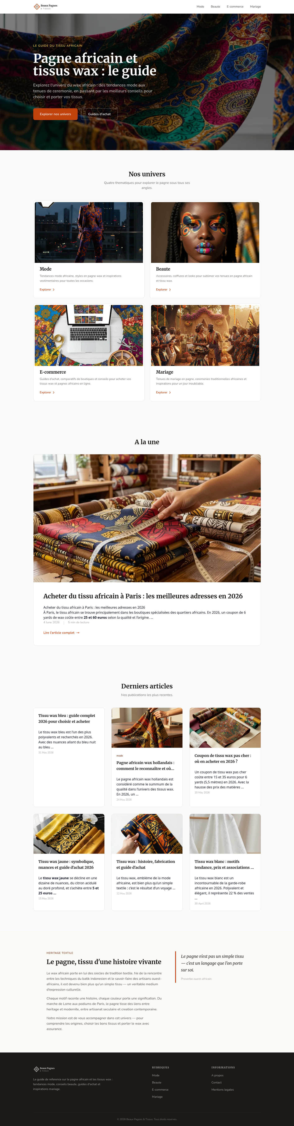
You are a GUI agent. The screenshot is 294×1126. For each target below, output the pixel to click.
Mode (200, 7)
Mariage (255, 7)
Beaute (215, 7)
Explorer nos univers (55, 114)
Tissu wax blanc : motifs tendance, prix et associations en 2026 (225, 868)
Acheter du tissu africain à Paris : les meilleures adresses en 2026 (143, 596)
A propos (217, 1075)
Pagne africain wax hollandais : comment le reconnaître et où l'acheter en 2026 (145, 769)
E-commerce (235, 7)
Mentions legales (223, 1090)
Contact (217, 1083)
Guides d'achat (99, 114)
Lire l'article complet (62, 633)
